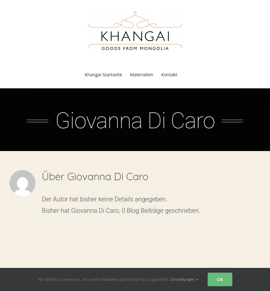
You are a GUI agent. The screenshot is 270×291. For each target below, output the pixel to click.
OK (220, 279)
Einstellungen (184, 279)
